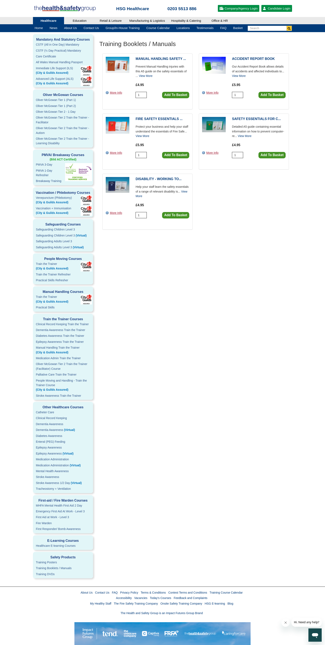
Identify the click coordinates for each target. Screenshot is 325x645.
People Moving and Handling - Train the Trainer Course (63, 385)
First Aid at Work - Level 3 (52, 517)
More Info (116, 92)
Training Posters (46, 562)
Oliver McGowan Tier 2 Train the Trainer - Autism (62, 130)
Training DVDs (45, 574)
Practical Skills (45, 307)
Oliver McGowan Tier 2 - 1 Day (55, 111)
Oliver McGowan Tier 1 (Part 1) (56, 100)
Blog (230, 603)
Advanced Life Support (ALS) (63, 81)
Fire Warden (44, 523)
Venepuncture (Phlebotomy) (63, 200)
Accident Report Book (253, 59)
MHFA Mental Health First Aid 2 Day (59, 505)
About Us (87, 592)
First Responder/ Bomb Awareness (58, 529)
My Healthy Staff (100, 603)
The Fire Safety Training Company (136, 603)
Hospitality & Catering (186, 20)
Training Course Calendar (226, 592)
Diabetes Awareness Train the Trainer (60, 335)
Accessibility (124, 598)
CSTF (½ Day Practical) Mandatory (58, 50)
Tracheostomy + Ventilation (53, 488)
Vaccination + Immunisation (57, 211)
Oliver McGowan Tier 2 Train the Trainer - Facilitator (62, 120)
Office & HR (220, 20)
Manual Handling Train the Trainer (63, 350)
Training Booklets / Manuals (54, 568)
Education (80, 20)
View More (146, 76)
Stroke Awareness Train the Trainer (58, 395)
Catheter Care (45, 412)
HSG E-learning (215, 603)
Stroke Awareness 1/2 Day (59, 483)
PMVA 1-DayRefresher (44, 173)
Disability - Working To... (159, 179)
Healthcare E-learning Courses (55, 545)
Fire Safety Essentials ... (159, 119)
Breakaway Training (48, 181)
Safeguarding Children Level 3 (55, 229)
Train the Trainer (63, 266)
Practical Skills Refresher (52, 280)
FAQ (115, 592)
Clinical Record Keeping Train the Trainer (62, 324)
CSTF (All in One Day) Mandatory (57, 44)
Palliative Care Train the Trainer (56, 374)
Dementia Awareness (49, 424)
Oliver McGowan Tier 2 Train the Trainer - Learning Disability (62, 141)
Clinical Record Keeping (51, 418)
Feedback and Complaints (190, 598)
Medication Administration (52, 459)
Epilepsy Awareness (49, 447)
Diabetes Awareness (49, 436)
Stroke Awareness (47, 477)
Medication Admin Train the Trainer (58, 358)
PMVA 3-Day (44, 164)
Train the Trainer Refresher (53, 274)
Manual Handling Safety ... (161, 59)
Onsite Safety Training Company (181, 603)
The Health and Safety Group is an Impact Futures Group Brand (162, 613)
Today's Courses (160, 598)
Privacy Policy (129, 592)
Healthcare (49, 20)
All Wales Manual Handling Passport (59, 62)
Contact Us (102, 592)
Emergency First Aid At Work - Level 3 (60, 511)
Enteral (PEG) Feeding (50, 441)
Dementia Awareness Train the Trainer (60, 330)
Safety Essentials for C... (256, 119)
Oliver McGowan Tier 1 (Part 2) (56, 106)
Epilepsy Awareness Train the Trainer (60, 341)
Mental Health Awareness (52, 471)
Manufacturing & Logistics (147, 20)
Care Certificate (46, 56)
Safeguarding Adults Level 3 (54, 241)
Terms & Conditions (153, 592)
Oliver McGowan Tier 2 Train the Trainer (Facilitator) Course (61, 366)
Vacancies (141, 598)
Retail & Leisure (111, 20)
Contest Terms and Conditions (187, 592)
